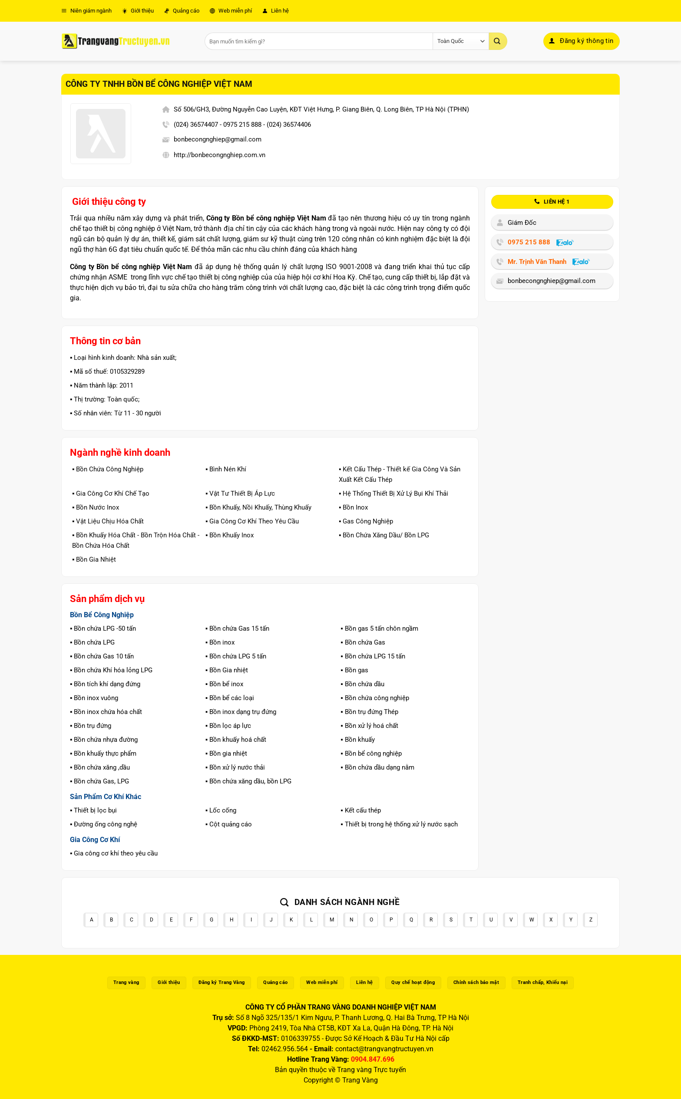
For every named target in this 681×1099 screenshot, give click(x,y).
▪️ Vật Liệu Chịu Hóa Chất (108, 521)
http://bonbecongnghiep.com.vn (219, 155)
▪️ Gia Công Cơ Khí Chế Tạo (110, 493)
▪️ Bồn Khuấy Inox (229, 535)
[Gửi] (498, 41)
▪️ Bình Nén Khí (225, 469)
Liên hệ (275, 10)
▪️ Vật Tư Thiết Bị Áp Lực (240, 493)
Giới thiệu (138, 10)
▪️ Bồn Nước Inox (95, 507)
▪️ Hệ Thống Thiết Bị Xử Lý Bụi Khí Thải (393, 493)
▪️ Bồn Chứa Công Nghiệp (107, 469)
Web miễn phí (231, 10)
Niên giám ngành (86, 10)
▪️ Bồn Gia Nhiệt (94, 559)
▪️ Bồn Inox (353, 507)
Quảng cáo (181, 10)
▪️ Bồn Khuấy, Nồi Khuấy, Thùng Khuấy (258, 507)
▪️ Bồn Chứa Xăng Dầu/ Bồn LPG (384, 535)
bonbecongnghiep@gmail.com (217, 139)
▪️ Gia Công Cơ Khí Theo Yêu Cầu (252, 521)
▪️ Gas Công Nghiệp (366, 521)
